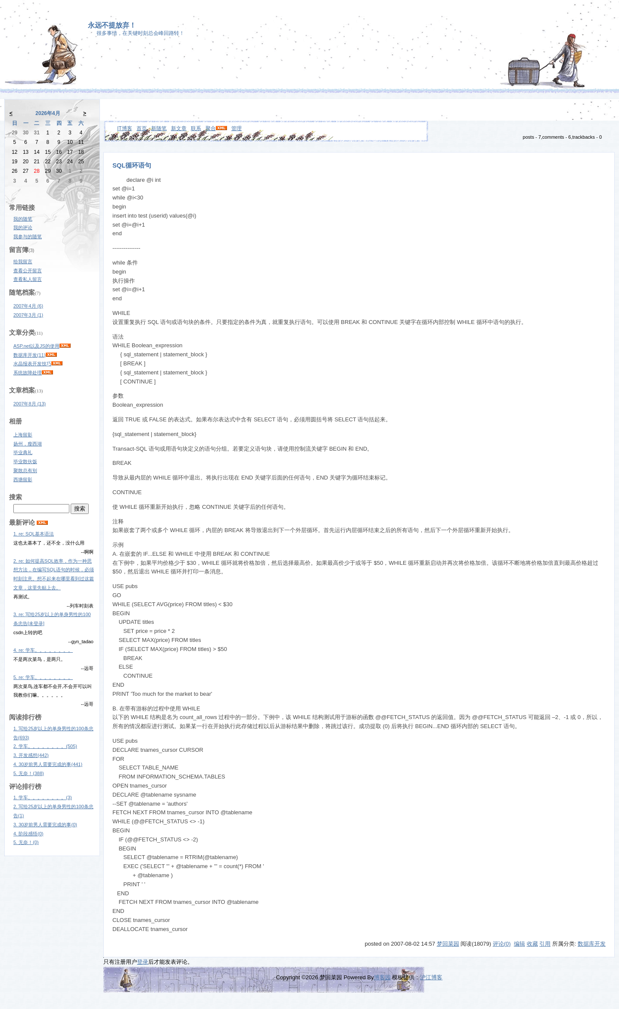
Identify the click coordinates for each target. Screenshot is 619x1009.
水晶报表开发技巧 (32, 363)
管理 (236, 128)
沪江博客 (431, 977)
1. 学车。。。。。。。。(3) (42, 797)
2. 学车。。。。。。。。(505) (45, 746)
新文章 (179, 128)
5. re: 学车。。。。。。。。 (43, 677)
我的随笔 (22, 218)
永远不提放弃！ (112, 25)
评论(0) (502, 943)
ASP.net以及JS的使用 (36, 346)
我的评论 (22, 227)
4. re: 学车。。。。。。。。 (43, 650)
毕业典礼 (22, 452)
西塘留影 (22, 479)
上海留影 (22, 434)
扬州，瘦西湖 (27, 443)
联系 (196, 128)
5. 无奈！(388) (28, 773)
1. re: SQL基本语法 (33, 533)
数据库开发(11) (29, 355)
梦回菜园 (448, 943)
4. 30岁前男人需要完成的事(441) (47, 764)
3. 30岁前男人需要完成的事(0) (45, 824)
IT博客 (124, 128)
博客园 (382, 977)
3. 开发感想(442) (31, 755)
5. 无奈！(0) (26, 842)
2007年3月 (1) (28, 315)
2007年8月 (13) (29, 403)
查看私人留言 (27, 279)
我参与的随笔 (27, 236)
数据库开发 (592, 943)
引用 (545, 943)
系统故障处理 (27, 372)
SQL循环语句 (131, 165)
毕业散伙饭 (25, 461)
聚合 (210, 128)
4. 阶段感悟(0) (28, 833)
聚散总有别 (25, 470)
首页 (142, 128)
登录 (142, 962)
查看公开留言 (27, 270)
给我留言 (22, 261)
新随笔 (159, 128)
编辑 (519, 943)
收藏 (532, 943)
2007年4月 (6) (28, 305)
